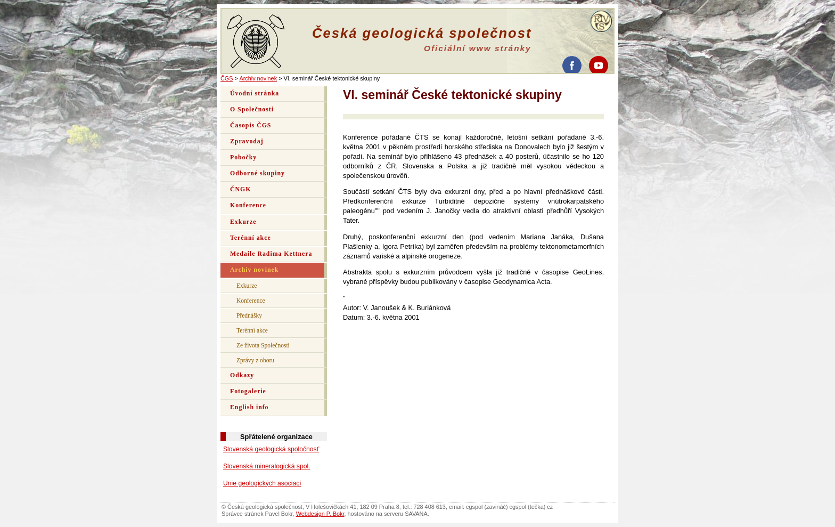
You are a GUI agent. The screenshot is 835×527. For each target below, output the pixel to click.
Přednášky (249, 315)
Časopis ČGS (250, 125)
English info (249, 407)
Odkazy (242, 375)
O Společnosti (252, 109)
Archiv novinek (258, 78)
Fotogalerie (248, 391)
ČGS (226, 78)
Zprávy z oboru (255, 360)
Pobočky (243, 157)
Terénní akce (250, 237)
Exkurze (243, 221)
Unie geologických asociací (262, 483)
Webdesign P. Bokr (320, 513)
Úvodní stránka (254, 93)
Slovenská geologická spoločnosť (271, 449)
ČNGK (240, 189)
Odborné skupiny (257, 173)
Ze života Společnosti (263, 345)
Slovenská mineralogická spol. (266, 466)
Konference (248, 205)
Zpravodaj (247, 141)
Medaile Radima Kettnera (271, 253)
